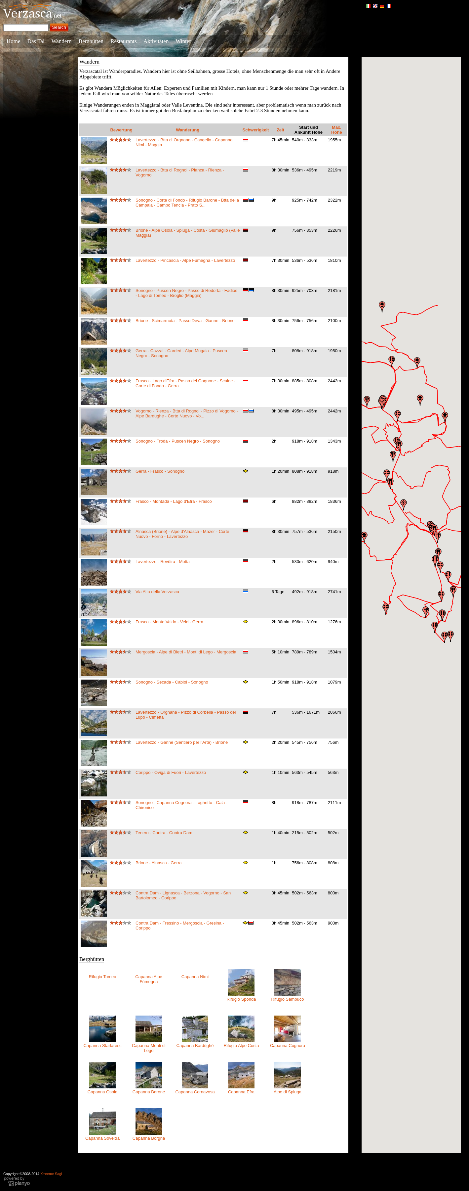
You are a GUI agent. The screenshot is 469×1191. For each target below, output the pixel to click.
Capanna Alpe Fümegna (148, 979)
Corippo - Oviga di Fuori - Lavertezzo (171, 772)
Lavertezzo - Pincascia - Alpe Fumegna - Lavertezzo (185, 260)
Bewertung (121, 129)
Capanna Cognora (287, 1045)
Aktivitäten (156, 41)
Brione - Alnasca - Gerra (158, 862)
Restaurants (123, 41)
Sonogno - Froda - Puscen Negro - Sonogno (178, 441)
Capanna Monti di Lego (149, 1048)
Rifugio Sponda (241, 999)
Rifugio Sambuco (287, 999)
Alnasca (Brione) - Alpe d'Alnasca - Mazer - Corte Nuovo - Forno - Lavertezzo (182, 534)
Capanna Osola (102, 1091)
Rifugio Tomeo (102, 976)
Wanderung (187, 129)
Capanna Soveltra (102, 1138)
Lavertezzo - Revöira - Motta (163, 561)
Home (13, 41)
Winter (183, 41)
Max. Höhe (336, 130)
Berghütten (91, 41)
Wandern (62, 41)
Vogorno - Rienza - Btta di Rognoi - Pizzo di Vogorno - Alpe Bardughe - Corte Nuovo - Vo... (187, 413)
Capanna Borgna (149, 1138)
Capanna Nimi (195, 976)
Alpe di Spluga (287, 1091)
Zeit (280, 129)
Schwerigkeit (256, 129)
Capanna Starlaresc (103, 1045)
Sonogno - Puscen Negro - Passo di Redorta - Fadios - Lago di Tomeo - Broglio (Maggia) (186, 293)
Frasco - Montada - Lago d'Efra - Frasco (174, 501)
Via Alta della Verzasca (157, 591)
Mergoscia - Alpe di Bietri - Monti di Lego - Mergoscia (186, 651)
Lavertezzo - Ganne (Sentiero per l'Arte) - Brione (182, 742)
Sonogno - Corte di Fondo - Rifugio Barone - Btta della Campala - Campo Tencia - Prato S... (187, 203)
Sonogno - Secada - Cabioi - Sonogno (172, 682)
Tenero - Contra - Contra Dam (164, 832)
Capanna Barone (149, 1091)
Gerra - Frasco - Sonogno (160, 471)
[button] (444, 637)
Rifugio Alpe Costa (241, 1045)
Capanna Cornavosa (195, 1091)
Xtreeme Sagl (51, 1174)
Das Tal (36, 41)
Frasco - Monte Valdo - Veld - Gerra (169, 621)
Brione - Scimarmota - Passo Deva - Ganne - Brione (185, 320)
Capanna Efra (241, 1091)
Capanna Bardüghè (195, 1045)
